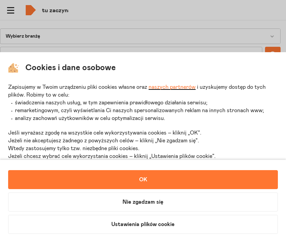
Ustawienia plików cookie (143, 224)
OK (143, 179)
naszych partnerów (172, 87)
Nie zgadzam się (143, 202)
